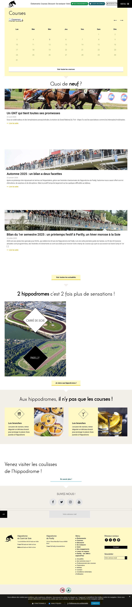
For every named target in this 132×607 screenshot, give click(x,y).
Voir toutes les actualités (66, 277)
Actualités (80, 559)
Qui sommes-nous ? (84, 561)
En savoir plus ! (66, 479)
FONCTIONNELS (40, 603)
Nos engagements (80, 4)
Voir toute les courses (66, 69)
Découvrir (51, 4)
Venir (68, 4)
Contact (79, 570)
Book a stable (114, 4)
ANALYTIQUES (56, 603)
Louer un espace (98, 4)
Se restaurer (60, 4)
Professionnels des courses (86, 563)
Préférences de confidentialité (78, 603)
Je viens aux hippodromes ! (66, 383)
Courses (44, 4)
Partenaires (81, 565)
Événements (35, 4)
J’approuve (95, 603)
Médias (79, 567)
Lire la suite (12, 123)
